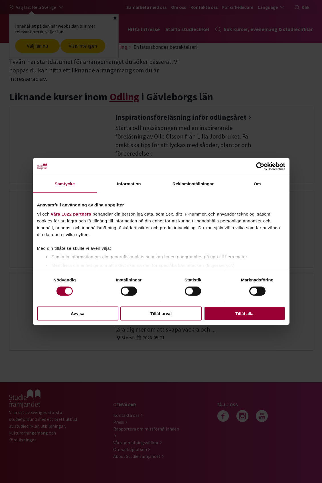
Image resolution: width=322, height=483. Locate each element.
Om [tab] (257, 183)
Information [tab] (129, 183)
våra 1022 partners (71, 213)
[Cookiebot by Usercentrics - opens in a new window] (260, 166)
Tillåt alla (244, 313)
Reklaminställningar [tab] (193, 183)
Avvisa (77, 313)
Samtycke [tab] (65, 183)
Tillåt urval (161, 313)
